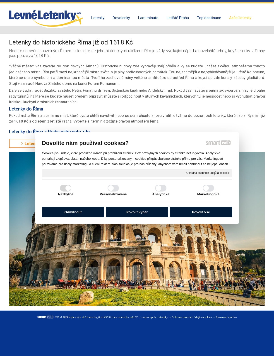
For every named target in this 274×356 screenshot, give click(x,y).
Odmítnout (73, 212)
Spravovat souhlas (226, 317)
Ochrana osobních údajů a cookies (207, 172)
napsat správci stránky (155, 317)
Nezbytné (65, 194)
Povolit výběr (137, 212)
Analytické (160, 194)
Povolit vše (201, 212)
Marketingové (208, 194)
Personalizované (113, 194)
